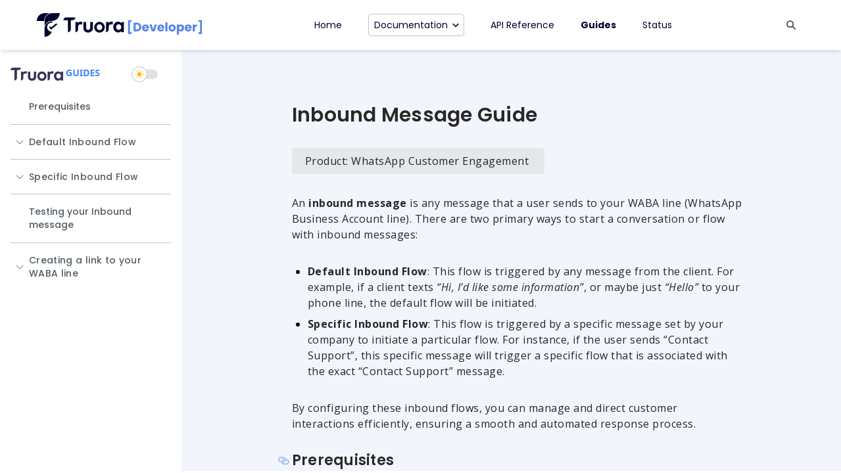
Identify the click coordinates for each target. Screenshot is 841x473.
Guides (598, 25)
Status (657, 25)
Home (328, 25)
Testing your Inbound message (80, 218)
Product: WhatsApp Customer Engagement (417, 161)
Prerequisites (60, 106)
